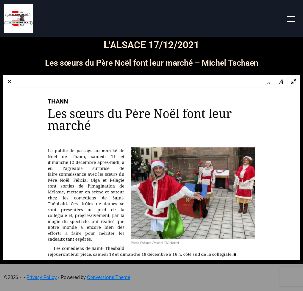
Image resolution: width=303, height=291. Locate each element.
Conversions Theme (108, 277)
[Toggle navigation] (291, 19)
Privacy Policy (42, 277)
